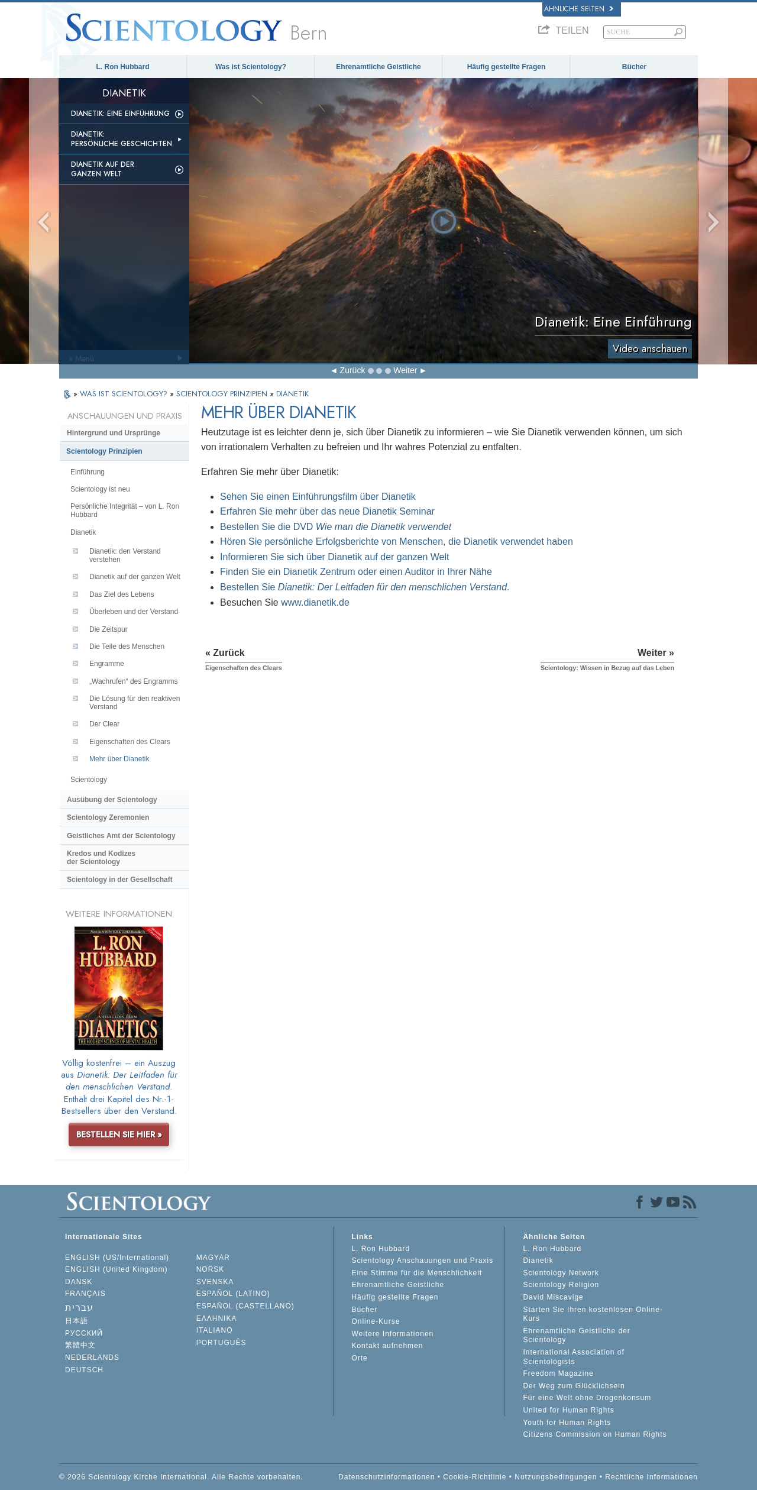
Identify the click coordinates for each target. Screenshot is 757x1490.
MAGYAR (213, 1257)
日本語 (76, 1321)
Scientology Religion (561, 1285)
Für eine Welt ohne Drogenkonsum (587, 1398)
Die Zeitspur (108, 629)
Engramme (106, 664)
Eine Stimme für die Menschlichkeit (416, 1273)
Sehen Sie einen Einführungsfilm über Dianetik (318, 497)
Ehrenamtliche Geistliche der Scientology (576, 1335)
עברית (79, 1307)
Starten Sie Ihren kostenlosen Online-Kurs (592, 1314)
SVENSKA (215, 1282)
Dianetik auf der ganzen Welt (102, 169)
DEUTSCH (84, 1370)
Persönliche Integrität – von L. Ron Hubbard (124, 510)
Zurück (352, 370)
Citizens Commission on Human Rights (595, 1434)
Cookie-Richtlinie (474, 1477)
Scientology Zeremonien (108, 817)
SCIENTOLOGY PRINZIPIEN (223, 393)
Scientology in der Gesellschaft (120, 879)
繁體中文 (80, 1345)
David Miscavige (553, 1297)
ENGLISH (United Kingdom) (116, 1269)
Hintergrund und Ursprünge (113, 433)
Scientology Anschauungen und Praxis (422, 1260)
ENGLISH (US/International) (117, 1257)
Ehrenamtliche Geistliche (378, 67)
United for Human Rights (568, 1410)
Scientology (88, 779)
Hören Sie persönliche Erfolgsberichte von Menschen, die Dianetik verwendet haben (396, 541)
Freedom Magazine (558, 1373)
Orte (359, 1358)
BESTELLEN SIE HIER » (119, 1134)
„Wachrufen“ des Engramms (133, 681)
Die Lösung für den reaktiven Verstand (134, 702)
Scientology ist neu (100, 489)
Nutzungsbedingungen (556, 1477)
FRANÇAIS (85, 1293)
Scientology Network (561, 1273)
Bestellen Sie (363, 587)
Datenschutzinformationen (386, 1477)
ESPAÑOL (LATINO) (233, 1293)
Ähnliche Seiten (578, 9)
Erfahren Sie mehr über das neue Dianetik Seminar (327, 511)
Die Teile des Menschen (126, 646)
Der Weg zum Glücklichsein (574, 1386)
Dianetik (83, 532)
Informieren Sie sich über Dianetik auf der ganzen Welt (334, 557)
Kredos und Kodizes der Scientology (101, 857)
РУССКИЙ (84, 1333)
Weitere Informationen (392, 1334)
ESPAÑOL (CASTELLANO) (245, 1306)
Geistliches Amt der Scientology (121, 836)
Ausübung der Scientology (112, 800)
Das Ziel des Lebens (121, 594)
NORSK (210, 1269)
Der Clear (104, 724)
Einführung (87, 472)
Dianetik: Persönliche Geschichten (121, 139)
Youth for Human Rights (567, 1422)
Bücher (634, 67)
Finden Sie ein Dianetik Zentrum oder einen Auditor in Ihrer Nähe (356, 572)
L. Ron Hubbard (123, 67)
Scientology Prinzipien (104, 451)
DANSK (78, 1282)
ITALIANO (214, 1330)
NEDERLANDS (92, 1357)
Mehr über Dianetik (119, 759)
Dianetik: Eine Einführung (120, 113)
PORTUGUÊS (221, 1343)
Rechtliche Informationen (651, 1477)
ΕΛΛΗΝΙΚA (216, 1318)
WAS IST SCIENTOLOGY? (125, 393)
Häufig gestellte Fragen (506, 67)
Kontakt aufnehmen (387, 1346)
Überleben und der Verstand (133, 611)
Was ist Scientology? (250, 67)
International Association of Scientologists (573, 1357)
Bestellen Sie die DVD (335, 527)
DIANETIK (292, 393)
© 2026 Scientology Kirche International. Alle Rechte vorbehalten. (181, 1477)
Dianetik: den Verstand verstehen (125, 555)
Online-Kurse (375, 1321)
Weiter (405, 370)
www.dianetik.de (315, 602)
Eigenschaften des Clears (129, 742)
